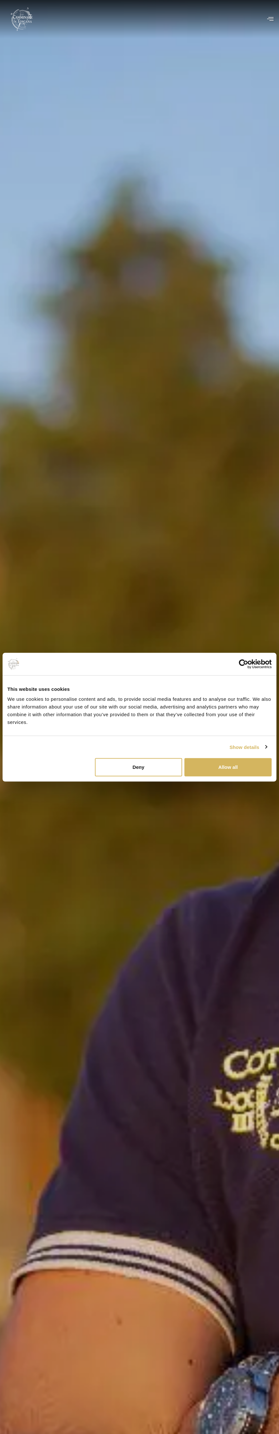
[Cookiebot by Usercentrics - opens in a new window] (244, 664)
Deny (138, 767)
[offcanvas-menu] (270, 19)
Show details (244, 747)
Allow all (228, 767)
